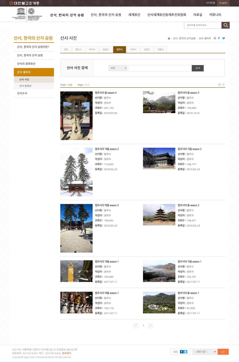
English (223, 3)
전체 (66, 49)
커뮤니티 (215, 14)
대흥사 (161, 49)
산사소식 (22, 93)
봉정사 (106, 49)
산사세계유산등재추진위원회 (166, 14)
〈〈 (136, 325)
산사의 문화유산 (26, 63)
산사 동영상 (25, 86)
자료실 (197, 14)
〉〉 (151, 325)
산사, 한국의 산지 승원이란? (33, 47)
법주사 (119, 49)
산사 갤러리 (23, 72)
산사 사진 (24, 79)
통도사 (78, 49)
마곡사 (133, 49)
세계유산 (134, 14)
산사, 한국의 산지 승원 (106, 14)
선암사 (147, 49)
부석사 (92, 49)
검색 (197, 68)
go (223, 351)
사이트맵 (210, 3)
